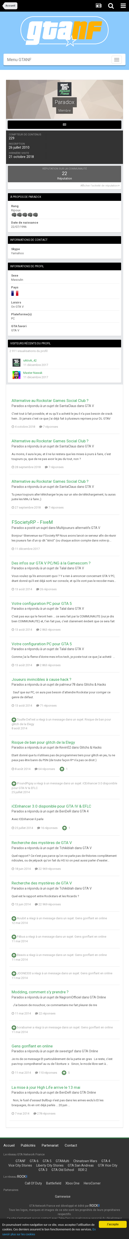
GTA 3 (43, 1170)
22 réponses (45, 1013)
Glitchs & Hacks (95, 684)
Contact (71, 1145)
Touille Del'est (26, 719)
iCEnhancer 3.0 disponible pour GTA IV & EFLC (51, 806)
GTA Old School (63, 1170)
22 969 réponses (48, 869)
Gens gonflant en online (91, 918)
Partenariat (50, 1145)
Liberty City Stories (50, 1165)
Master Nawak (32, 373)
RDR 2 (82, 1170)
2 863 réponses (48, 629)
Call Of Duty (33, 1183)
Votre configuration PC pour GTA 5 (42, 603)
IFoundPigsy (25, 783)
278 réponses (44, 1113)
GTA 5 (47, 1161)
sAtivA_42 (30, 360)
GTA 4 (84, 811)
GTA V (89, 406)
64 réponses (45, 769)
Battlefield (53, 1183)
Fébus (21, 937)
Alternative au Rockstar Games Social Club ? (50, 400)
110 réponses (46, 1072)
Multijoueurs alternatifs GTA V (78, 528)
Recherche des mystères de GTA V (42, 842)
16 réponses (47, 828)
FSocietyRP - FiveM (32, 522)
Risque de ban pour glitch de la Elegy (43, 742)
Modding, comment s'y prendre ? (40, 992)
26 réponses (46, 589)
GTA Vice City (107, 1165)
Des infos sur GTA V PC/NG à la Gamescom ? (51, 563)
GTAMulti (62, 1161)
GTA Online (98, 997)
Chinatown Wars (85, 1161)
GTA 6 (34, 1161)
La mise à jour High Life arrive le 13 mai (46, 1087)
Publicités (28, 1145)
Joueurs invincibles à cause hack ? (41, 679)
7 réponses (48, 426)
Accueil (9, 1145)
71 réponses (46, 705)
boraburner (24, 1027)
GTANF (21, 1161)
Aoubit (21, 918)
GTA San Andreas (81, 1165)
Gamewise (63, 1196)
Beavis (21, 955)
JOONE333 (24, 973)
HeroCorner (92, 1183)
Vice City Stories (20, 1165)
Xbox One (72, 1183)
